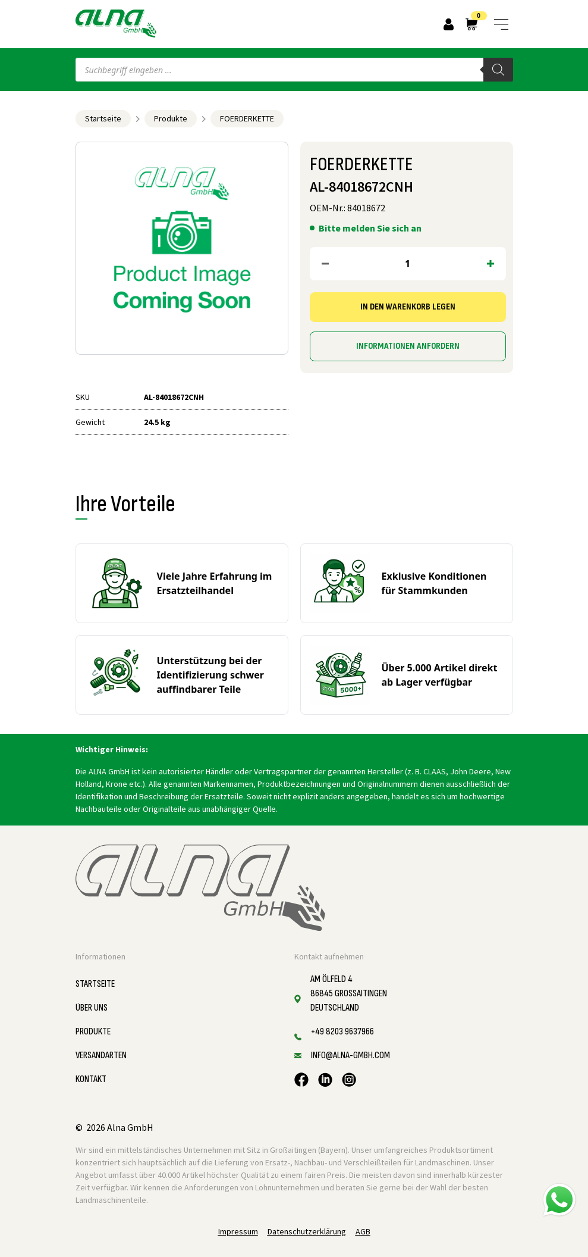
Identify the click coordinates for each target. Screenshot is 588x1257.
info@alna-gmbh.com (350, 1055)
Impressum (238, 1231)
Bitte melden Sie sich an (370, 228)
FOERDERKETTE (247, 118)
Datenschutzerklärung (307, 1231)
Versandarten (101, 1055)
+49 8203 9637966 (342, 1031)
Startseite (103, 118)
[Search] (498, 70)
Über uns (92, 1008)
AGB (363, 1231)
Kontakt (91, 1079)
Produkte (170, 118)
